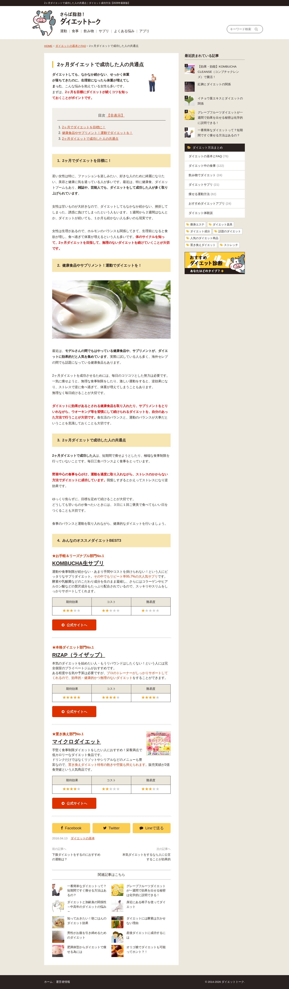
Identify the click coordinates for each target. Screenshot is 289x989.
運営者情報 (63, 981)
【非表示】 (116, 115)
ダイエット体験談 (201, 213)
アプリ (144, 31)
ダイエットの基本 (83, 838)
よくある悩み (124, 31)
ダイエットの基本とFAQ (70, 45)
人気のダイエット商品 (204, 238)
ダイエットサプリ (204, 184)
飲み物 (89, 31)
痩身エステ (197, 224)
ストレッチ (231, 245)
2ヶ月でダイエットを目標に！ (84, 127)
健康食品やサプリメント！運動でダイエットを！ (97, 133)
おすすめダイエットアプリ (210, 203)
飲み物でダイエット (205, 175)
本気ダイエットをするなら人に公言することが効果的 (146, 857)
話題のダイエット (229, 231)
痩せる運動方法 (202, 194)
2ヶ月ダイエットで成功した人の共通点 (90, 138)
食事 (75, 31)
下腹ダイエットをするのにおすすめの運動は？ (76, 857)
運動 (63, 31)
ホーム (48, 981)
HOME (48, 45)
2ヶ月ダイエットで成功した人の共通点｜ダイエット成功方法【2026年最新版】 (87, 3)
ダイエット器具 (222, 224)
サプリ (104, 31)
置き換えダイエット (203, 245)
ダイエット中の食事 (206, 165)
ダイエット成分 (200, 231)
